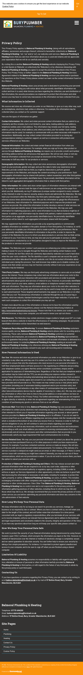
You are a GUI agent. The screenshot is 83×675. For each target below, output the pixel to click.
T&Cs (28, 667)
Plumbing (7, 634)
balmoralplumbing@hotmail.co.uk (20, 580)
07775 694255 (17, 610)
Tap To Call (41, 14)
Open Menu (77, 22)
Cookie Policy (8, 6)
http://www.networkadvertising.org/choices (19, 311)
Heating (7, 638)
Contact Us (8, 643)
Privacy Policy (9, 647)
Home (6, 630)
